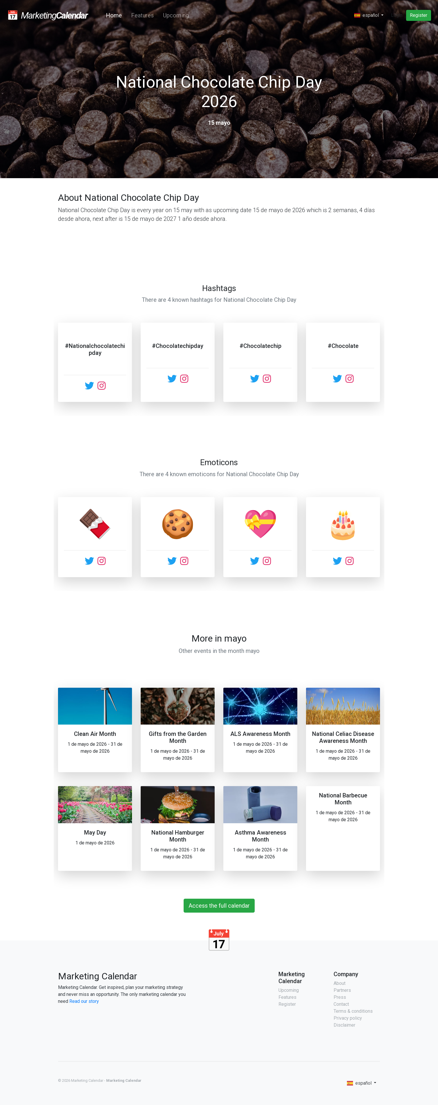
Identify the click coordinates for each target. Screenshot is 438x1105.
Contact (341, 1004)
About (339, 983)
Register (418, 15)
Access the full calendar (219, 905)
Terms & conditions (353, 1011)
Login (396, 15)
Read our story (84, 1001)
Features (142, 15)
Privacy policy (348, 1018)
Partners (342, 990)
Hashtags (219, 288)
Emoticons (219, 462)
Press (340, 997)
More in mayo (219, 638)
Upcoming (176, 15)
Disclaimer (344, 1025)
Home (115, 15)
